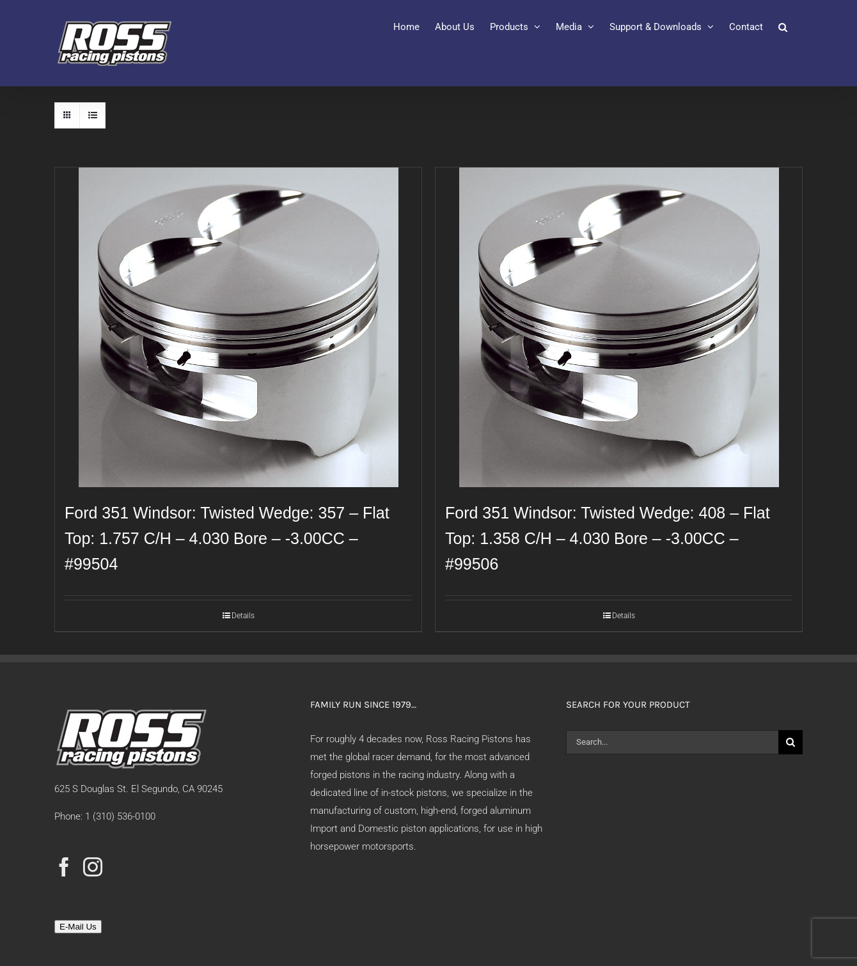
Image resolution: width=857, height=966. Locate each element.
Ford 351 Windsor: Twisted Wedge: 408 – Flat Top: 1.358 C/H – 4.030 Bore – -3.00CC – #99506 (607, 538)
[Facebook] (64, 866)
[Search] (790, 742)
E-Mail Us (78, 926)
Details (243, 615)
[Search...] (672, 742)
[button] (782, 27)
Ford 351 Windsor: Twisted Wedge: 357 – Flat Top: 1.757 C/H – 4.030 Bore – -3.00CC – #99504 (227, 538)
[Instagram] (92, 866)
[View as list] (92, 115)
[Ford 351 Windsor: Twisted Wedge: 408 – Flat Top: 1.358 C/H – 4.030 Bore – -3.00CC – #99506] (619, 327)
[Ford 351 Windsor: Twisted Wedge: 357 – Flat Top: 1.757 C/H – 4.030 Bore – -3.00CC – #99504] (238, 327)
